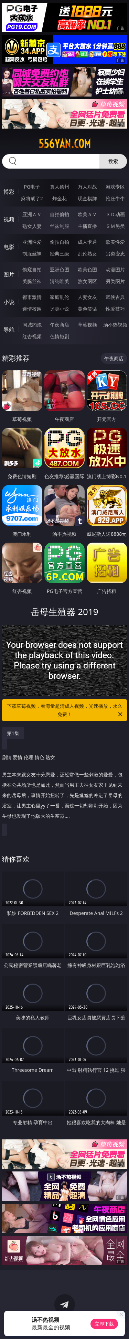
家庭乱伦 (59, 297)
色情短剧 (59, 336)
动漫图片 (115, 269)
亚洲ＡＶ (32, 214)
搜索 (113, 161)
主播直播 (87, 226)
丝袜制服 (59, 226)
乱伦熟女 (87, 253)
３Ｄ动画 (115, 214)
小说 (8, 302)
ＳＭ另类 (115, 226)
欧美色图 (87, 269)
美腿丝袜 (32, 281)
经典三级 (59, 253)
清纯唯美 (59, 281)
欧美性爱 (115, 242)
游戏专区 (115, 186)
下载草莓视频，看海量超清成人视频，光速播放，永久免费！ (65, 710)
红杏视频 (32, 336)
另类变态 (115, 253)
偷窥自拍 (32, 269)
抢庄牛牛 (115, 198)
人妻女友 (87, 297)
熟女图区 (87, 281)
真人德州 (59, 186)
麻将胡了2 (32, 198)
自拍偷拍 (59, 214)
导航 (8, 329)
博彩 (8, 191)
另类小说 (59, 308)
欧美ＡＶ (87, 214)
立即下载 (104, 1323)
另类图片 (115, 281)
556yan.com (65, 144)
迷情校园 (32, 308)
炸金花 (59, 198)
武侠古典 (115, 297)
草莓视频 (87, 324)
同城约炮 (32, 324)
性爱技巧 (115, 308)
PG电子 (32, 186)
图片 (8, 274)
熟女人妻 (32, 226)
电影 (8, 247)
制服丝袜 (32, 253)
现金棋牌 (87, 198)
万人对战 (87, 186)
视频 (8, 219)
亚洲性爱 (32, 242)
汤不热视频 (115, 324)
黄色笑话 (87, 308)
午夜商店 (59, 324)
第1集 (13, 733)
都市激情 (32, 297)
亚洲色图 (59, 269)
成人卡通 (87, 242)
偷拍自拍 (59, 242)
